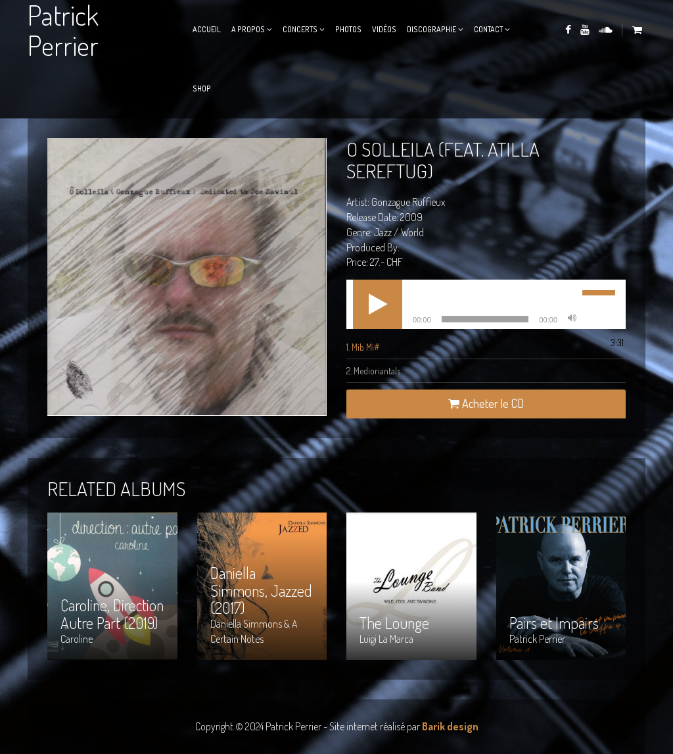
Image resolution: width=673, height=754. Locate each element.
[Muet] (571, 319)
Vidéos (384, 29)
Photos (348, 29)
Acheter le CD (486, 403)
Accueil (207, 29)
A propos (248, 29)
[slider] (485, 319)
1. (363, 347)
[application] (486, 304)
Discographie (431, 29)
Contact (488, 29)
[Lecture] (377, 304)
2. (373, 370)
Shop (202, 88)
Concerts (300, 29)
